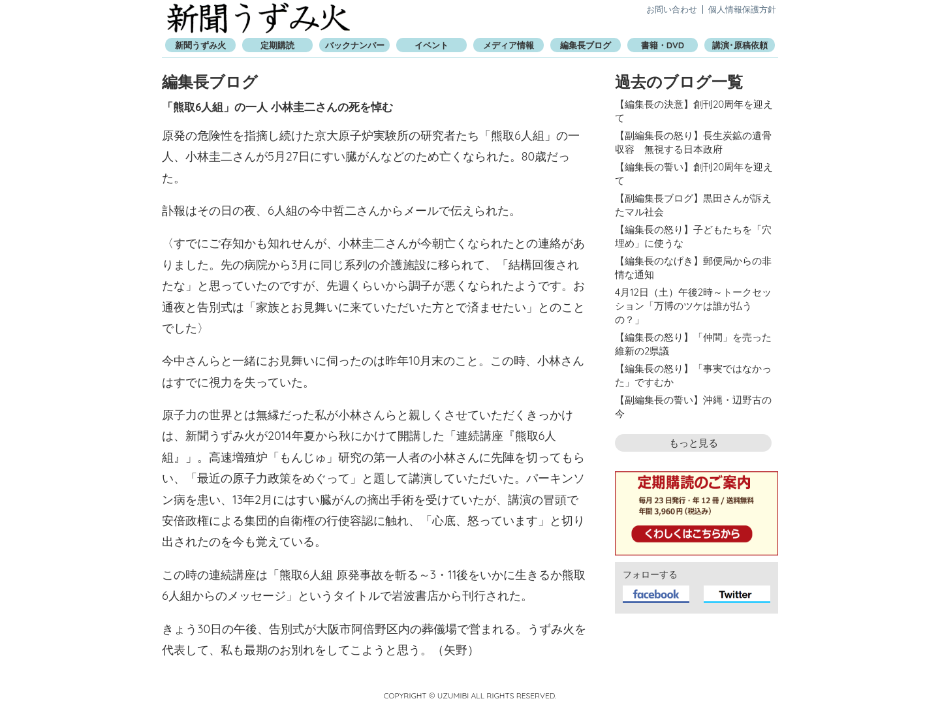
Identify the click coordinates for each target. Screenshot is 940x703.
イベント (431, 45)
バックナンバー (354, 45)
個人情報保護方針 (742, 9)
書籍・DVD (662, 45)
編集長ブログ (585, 45)
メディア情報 (508, 45)
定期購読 (277, 45)
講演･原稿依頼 (740, 45)
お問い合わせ (671, 9)
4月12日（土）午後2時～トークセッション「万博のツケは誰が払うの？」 (693, 306)
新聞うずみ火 (258, 18)
